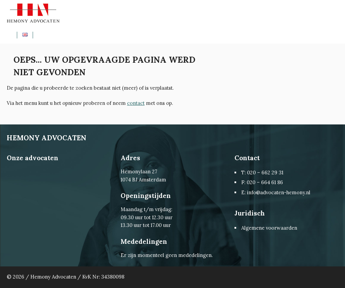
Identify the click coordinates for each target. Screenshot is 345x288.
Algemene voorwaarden (269, 228)
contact (136, 103)
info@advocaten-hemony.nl (278, 192)
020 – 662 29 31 (265, 172)
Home (14, 35)
